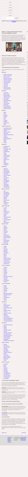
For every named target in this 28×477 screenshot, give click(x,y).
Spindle (5, 179)
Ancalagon (6, 288)
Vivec (5, 233)
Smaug (5, 285)
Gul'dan (5, 311)
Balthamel (6, 358)
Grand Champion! (13, 20)
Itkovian (5, 183)
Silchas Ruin (6, 163)
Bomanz (5, 197)
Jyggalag (5, 232)
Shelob (5, 298)
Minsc (5, 141)
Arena (10, 4)
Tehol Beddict (6, 180)
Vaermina (5, 248)
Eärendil (5, 281)
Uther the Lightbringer (8, 318)
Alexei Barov (6, 339)
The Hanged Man (7, 219)
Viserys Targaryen (7, 108)
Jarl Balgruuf (6, 263)
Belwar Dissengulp (7, 138)
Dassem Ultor (6, 159)
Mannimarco (6, 234)
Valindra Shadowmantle (8, 134)
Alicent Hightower (7, 107)
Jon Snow (6, 86)
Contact (24, 437)
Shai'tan (5, 344)
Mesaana (5, 369)
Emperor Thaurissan (8, 332)
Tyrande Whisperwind (8, 320)
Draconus (6, 147)
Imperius (5, 120)
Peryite (5, 255)
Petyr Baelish (6, 97)
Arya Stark (6, 84)
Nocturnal (6, 242)
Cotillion (5, 154)
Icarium (5, 176)
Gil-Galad (5, 277)
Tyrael (5, 117)
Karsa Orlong (6, 156)
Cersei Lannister (7, 105)
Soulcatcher (6, 192)
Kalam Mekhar (6, 172)
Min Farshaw (6, 378)
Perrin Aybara (6, 374)
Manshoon (6, 133)
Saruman (5, 279)
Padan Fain (6, 354)
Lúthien (5, 271)
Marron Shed (6, 222)
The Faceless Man (7, 217)
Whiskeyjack (6, 169)
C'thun (5, 303)
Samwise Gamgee (7, 294)
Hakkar (5, 327)
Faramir (5, 286)
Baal (4, 118)
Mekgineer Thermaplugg (9, 340)
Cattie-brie (6, 137)
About (21, 437)
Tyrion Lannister (7, 82)
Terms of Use (23, 440)
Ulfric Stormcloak (7, 259)
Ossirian (5, 328)
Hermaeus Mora (7, 236)
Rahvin (5, 366)
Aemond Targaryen (8, 79)
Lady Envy (6, 168)
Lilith (5, 113)
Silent (5, 209)
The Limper (6, 196)
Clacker (5, 142)
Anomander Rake (7, 148)
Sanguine (6, 250)
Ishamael (5, 348)
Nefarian (5, 314)
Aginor (5, 360)
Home (10, 2)
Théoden (5, 290)
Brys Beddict (6, 181)
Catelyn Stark (6, 94)
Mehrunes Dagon (7, 237)
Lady (5, 190)
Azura (5, 238)
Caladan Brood (7, 151)
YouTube (9, 442)
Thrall (3, 20)
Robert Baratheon (7, 100)
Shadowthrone (7, 146)
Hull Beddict (6, 185)
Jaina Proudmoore (7, 313)
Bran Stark (6, 83)
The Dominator (7, 193)
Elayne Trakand (7, 356)
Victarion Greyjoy (7, 96)
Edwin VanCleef (7, 337)
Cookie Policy (23, 438)
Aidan (5, 124)
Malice (5, 162)
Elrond (5, 275)
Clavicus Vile (6, 241)
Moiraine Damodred (8, 352)
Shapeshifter (6, 202)
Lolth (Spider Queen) (8, 128)
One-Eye (5, 218)
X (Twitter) (10, 438)
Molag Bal (6, 230)
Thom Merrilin (6, 377)
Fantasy (10, 7)
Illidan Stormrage (7, 310)
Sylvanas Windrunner (8, 307)
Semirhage (6, 349)
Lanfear (5, 353)
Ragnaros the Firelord (8, 324)
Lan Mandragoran (7, 373)
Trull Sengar (6, 177)
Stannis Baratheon (7, 88)
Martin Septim (6, 240)
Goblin (5, 215)
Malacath (5, 251)
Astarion (5, 139)
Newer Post (4, 432)
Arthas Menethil (7, 305)
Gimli (5, 292)
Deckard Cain (6, 122)
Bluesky (13, 21)
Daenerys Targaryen (8, 74)
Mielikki (5, 130)
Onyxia (5, 326)
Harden (5, 214)
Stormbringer (6, 200)
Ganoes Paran (6, 171)
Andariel (5, 121)
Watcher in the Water (8, 293)
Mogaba (5, 207)
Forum (10, 12)
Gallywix (5, 331)
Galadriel (5, 272)
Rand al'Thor (6, 345)
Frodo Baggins (6, 297)
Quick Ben (6, 150)
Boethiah (5, 227)
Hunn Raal (6, 173)
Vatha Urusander (7, 175)
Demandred (6, 350)
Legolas (5, 289)
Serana (5, 256)
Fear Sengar (6, 184)
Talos (5, 225)
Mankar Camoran (7, 258)
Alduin (5, 229)
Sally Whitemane (7, 333)
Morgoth (5, 267)
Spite (5, 160)
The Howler (6, 213)
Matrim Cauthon (7, 357)
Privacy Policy (23, 439)
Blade (5, 201)
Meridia (5, 246)
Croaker (5, 210)
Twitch (9, 441)
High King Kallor (7, 155)
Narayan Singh (6, 211)
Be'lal (5, 365)
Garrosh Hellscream (8, 319)
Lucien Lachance (7, 262)
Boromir (5, 296)
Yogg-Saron (6, 306)
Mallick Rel (6, 164)
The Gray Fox (6, 260)
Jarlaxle (5, 135)
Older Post (24, 432)
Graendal (5, 370)
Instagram (10, 440)
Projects (10, 15)
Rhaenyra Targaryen (8, 78)
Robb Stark (6, 92)
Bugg (5, 152)
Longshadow (6, 194)
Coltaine (5, 158)
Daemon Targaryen (8, 75)
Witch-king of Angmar (8, 276)
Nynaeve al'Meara (7, 375)
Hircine (5, 247)
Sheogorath (6, 252)
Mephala (5, 228)
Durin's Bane (6, 280)
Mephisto (5, 114)
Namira (5, 254)
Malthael (5, 116)
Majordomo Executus (8, 335)
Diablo (5, 112)
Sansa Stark (6, 104)
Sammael (5, 367)
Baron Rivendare (7, 336)
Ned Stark (6, 101)
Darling (5, 198)
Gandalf (5, 269)
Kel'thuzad (6, 315)
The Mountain (6, 103)
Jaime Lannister (7, 95)
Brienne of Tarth (7, 87)
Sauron (5, 268)
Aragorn (5, 273)
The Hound (6, 99)
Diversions (10, 10)
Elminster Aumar (7, 129)
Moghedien (6, 371)
